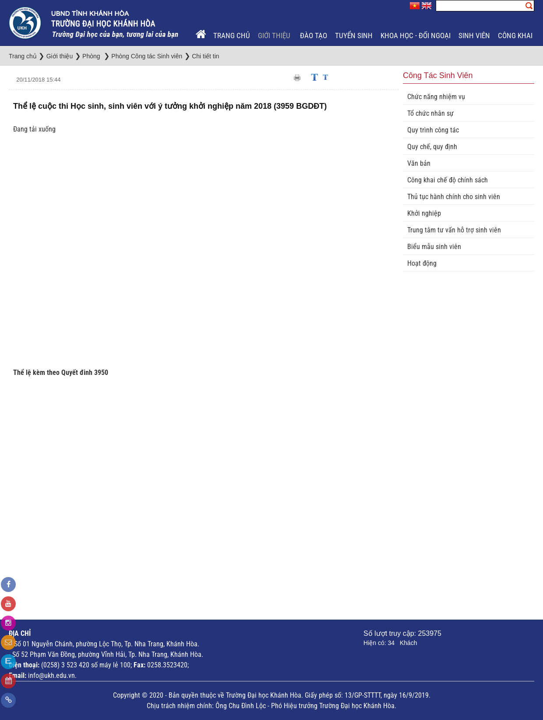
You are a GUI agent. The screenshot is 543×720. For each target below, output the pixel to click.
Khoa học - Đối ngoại (416, 35)
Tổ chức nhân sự (430, 113)
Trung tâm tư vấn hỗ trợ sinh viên (454, 230)
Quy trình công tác (433, 130)
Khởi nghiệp (424, 213)
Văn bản (418, 163)
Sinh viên (474, 35)
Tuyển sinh (354, 35)
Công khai (515, 35)
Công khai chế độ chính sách (447, 180)
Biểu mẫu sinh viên (434, 246)
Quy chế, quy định (432, 147)
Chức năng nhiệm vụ (436, 97)
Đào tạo (313, 35)
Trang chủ (231, 35)
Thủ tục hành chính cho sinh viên (453, 196)
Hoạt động (422, 263)
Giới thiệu (275, 35)
